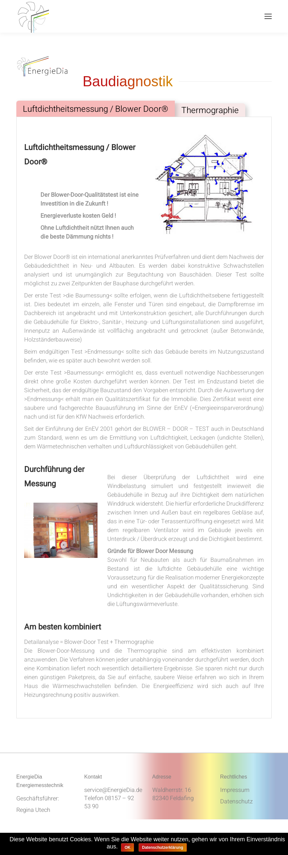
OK (127, 847)
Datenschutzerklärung (162, 847)
